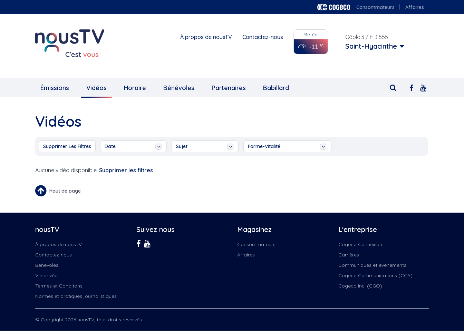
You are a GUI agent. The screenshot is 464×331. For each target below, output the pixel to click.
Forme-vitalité (287, 146)
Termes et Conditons (59, 286)
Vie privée (46, 275)
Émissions (54, 88)
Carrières (348, 255)
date (133, 146)
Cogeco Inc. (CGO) (360, 286)
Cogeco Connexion (360, 244)
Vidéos (96, 88)
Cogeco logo (334, 7)
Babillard (276, 88)
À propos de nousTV (206, 36)
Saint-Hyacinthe (371, 46)
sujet (204, 146)
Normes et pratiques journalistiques (76, 296)
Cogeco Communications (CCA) (375, 275)
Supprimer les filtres (67, 146)
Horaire (135, 88)
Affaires (414, 7)
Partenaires (229, 88)
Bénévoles (178, 88)
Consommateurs (375, 7)
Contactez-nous (262, 36)
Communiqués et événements (372, 265)
